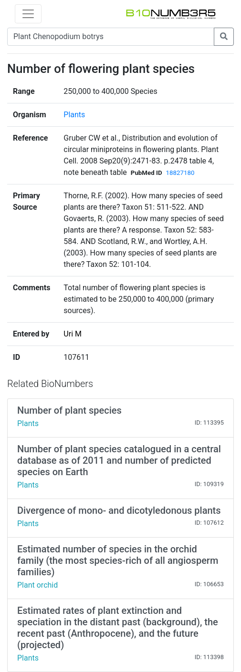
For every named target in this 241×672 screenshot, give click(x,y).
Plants (74, 114)
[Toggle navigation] (28, 13)
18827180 (180, 172)
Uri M (72, 333)
